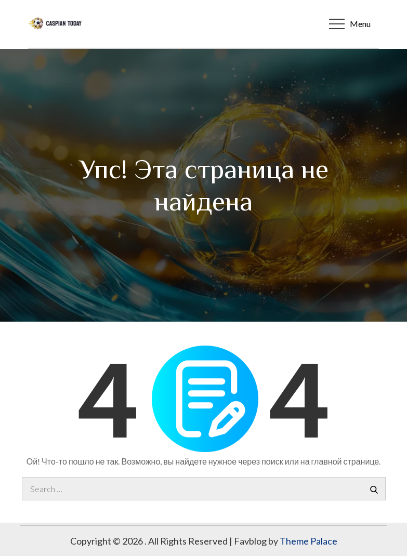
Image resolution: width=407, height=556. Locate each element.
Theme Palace (308, 541)
